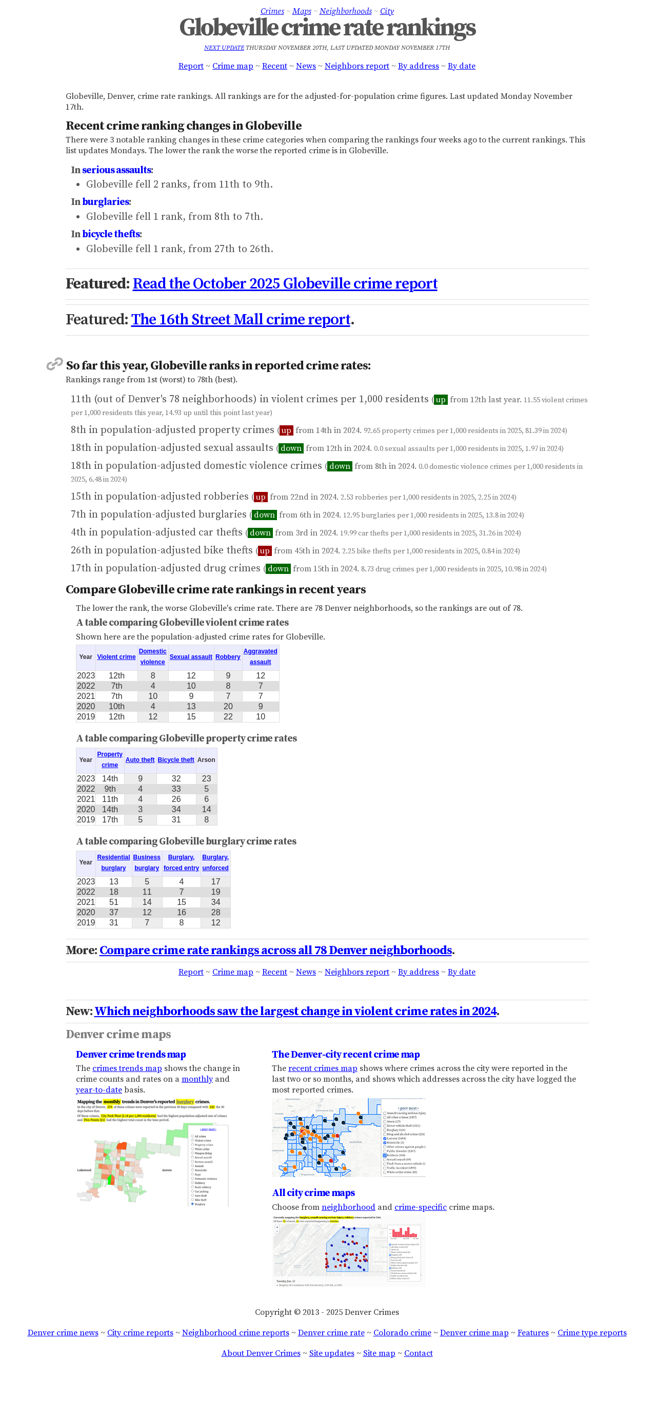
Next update (224, 48)
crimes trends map (127, 1068)
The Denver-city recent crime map (346, 1054)
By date (461, 66)
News (306, 66)
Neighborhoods (346, 11)
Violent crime (116, 657)
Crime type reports (592, 1333)
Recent (274, 66)
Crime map (232, 66)
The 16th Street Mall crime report (240, 319)
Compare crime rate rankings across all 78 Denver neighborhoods (276, 950)
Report (191, 66)
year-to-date (99, 1090)
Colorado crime (402, 1333)
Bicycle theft (176, 760)
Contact (418, 1353)
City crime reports (140, 1333)
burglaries (105, 202)
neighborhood (348, 1207)
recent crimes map (323, 1068)
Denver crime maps (118, 1034)
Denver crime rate (331, 1333)
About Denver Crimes (261, 1353)
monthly (197, 1079)
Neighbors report (357, 66)
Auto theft (140, 760)
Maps (301, 11)
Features (533, 1333)
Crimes (272, 11)
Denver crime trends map (131, 1054)
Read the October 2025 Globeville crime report (285, 284)
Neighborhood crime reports (235, 1333)
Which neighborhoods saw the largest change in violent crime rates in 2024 (295, 1011)
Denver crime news (63, 1333)
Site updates (331, 1353)
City (387, 11)
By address (418, 66)
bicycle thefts (111, 234)
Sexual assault (191, 657)
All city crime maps (313, 1193)
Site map (379, 1353)
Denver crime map (474, 1333)
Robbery (228, 657)
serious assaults (116, 170)
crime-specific (420, 1207)
